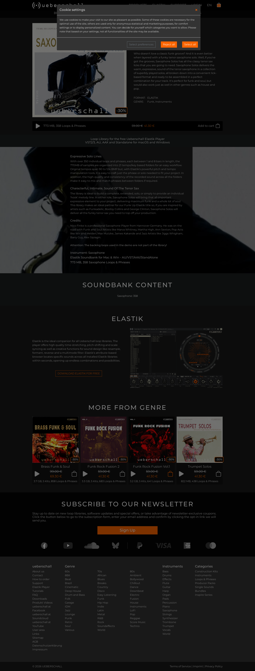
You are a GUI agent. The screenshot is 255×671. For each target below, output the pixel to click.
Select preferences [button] (141, 44)
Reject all (169, 44)
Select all (190, 44)
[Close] (196, 10)
